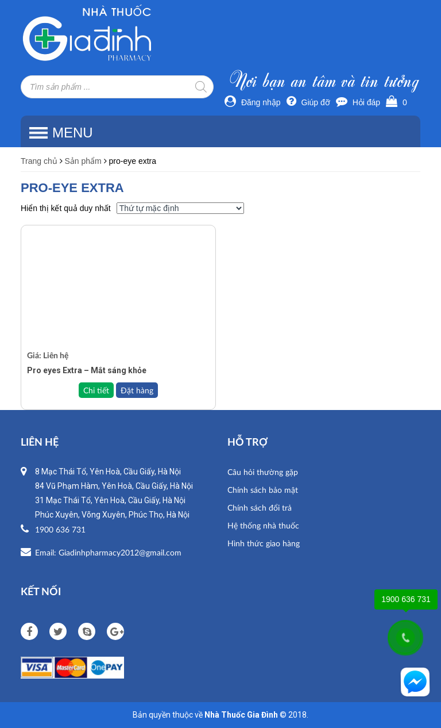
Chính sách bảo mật (262, 490)
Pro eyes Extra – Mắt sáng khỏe (86, 370)
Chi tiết (96, 390)
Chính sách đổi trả (259, 507)
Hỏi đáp (358, 102)
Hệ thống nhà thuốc (263, 525)
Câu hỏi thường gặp (262, 472)
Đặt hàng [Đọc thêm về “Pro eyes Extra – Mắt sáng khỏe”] (137, 390)
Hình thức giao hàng (263, 543)
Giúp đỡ (308, 102)
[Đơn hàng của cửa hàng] (180, 208)
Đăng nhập (253, 102)
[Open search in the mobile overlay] (117, 86)
